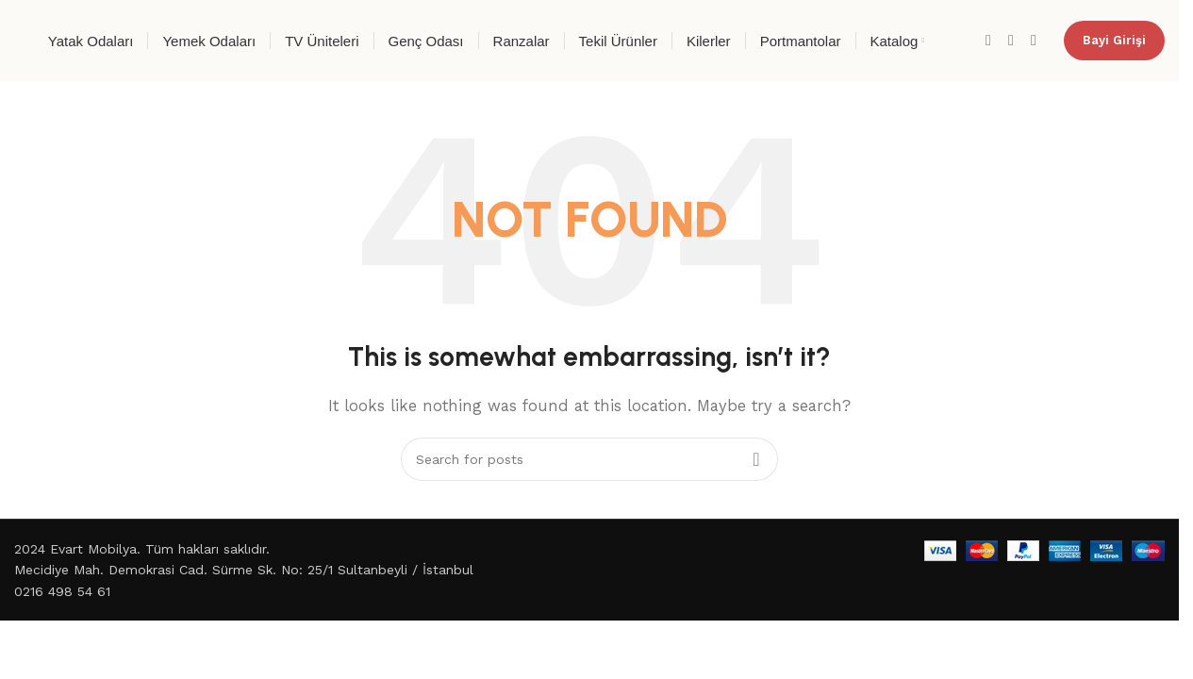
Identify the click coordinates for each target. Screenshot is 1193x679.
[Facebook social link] (988, 40)
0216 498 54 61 (62, 591)
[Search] (589, 459)
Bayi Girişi (1114, 40)
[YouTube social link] (1033, 40)
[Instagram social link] (1011, 40)
